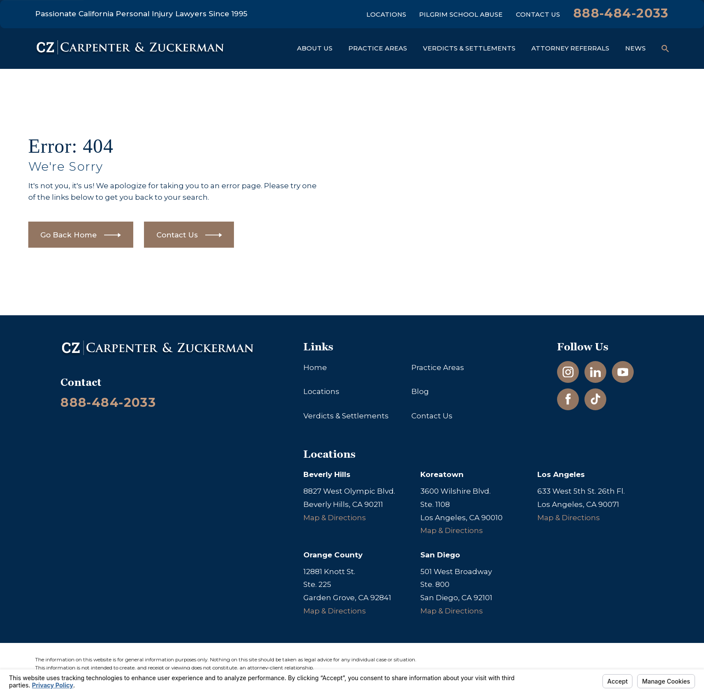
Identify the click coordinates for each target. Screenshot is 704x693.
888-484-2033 (621, 13)
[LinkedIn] (595, 372)
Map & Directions (334, 517)
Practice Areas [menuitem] (377, 48)
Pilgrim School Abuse (461, 14)
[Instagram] (568, 372)
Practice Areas (437, 367)
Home (315, 367)
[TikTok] (595, 399)
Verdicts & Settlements (346, 416)
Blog (420, 391)
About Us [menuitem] (315, 48)
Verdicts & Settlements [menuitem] (469, 48)
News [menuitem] (635, 48)
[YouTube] (623, 372)
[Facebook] (568, 399)
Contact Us (538, 14)
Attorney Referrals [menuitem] (570, 48)
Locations (386, 14)
